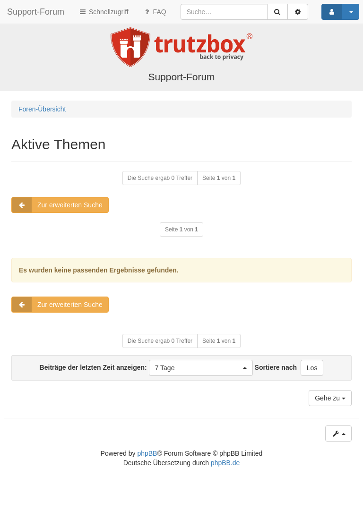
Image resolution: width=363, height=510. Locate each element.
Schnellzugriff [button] (103, 12)
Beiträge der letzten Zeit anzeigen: (146, 368)
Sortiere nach (276, 367)
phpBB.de (225, 463)
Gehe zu (330, 398)
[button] (201, 368)
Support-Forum (35, 12)
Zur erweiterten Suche (57, 204)
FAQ (154, 12)
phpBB (147, 453)
